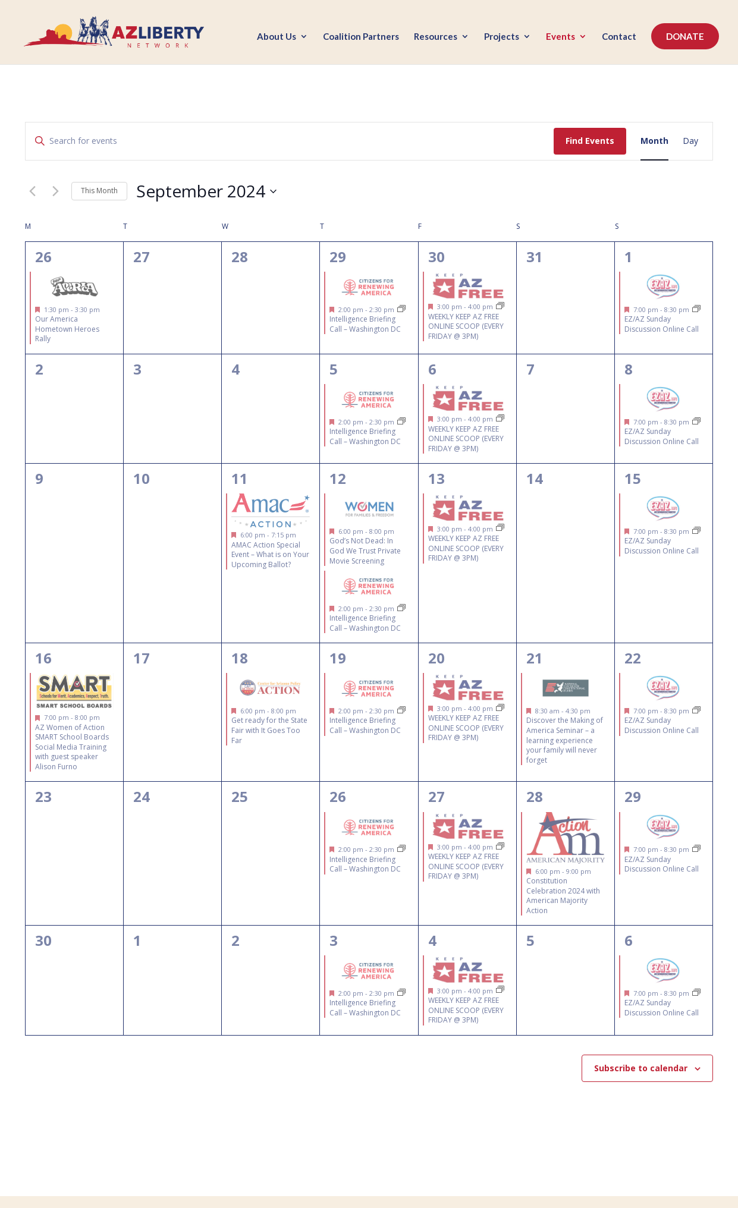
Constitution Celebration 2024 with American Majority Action (563, 896)
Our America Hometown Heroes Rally (67, 329)
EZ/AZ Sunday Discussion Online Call (661, 324)
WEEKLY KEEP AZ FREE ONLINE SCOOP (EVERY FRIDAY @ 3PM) (466, 326)
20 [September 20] (436, 658)
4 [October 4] (432, 940)
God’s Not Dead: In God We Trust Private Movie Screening (365, 550)
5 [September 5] (333, 369)
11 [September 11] (239, 478)
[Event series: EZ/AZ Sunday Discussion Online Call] (696, 309)
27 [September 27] (436, 796)
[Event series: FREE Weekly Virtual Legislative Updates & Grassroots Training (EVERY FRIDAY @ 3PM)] (500, 306)
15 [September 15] (632, 478)
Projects (501, 37)
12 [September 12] (337, 478)
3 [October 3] (333, 940)
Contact (619, 37)
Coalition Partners (361, 37)
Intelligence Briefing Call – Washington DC (365, 324)
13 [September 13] (436, 478)
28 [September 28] (534, 796)
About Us (276, 37)
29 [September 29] (632, 796)
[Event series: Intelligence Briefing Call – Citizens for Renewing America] (401, 309)
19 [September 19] (337, 658)
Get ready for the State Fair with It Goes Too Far (269, 730)
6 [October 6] (628, 940)
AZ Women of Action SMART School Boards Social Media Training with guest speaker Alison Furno (72, 747)
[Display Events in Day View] (690, 141)
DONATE (685, 37)
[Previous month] (32, 191)
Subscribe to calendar (640, 1068)
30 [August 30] (436, 256)
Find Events (590, 140)
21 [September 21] (534, 658)
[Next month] (55, 191)
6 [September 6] (432, 369)
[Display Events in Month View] (654, 141)
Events (560, 37)
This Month (99, 190)
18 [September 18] (239, 658)
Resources (435, 37)
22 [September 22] (632, 658)
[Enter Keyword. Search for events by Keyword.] (290, 141)
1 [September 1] (628, 256)
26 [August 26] (43, 256)
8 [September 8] (628, 369)
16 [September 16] (43, 658)
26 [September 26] (337, 796)
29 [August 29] (337, 256)
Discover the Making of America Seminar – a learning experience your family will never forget (564, 740)
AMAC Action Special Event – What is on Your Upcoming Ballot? (270, 555)
